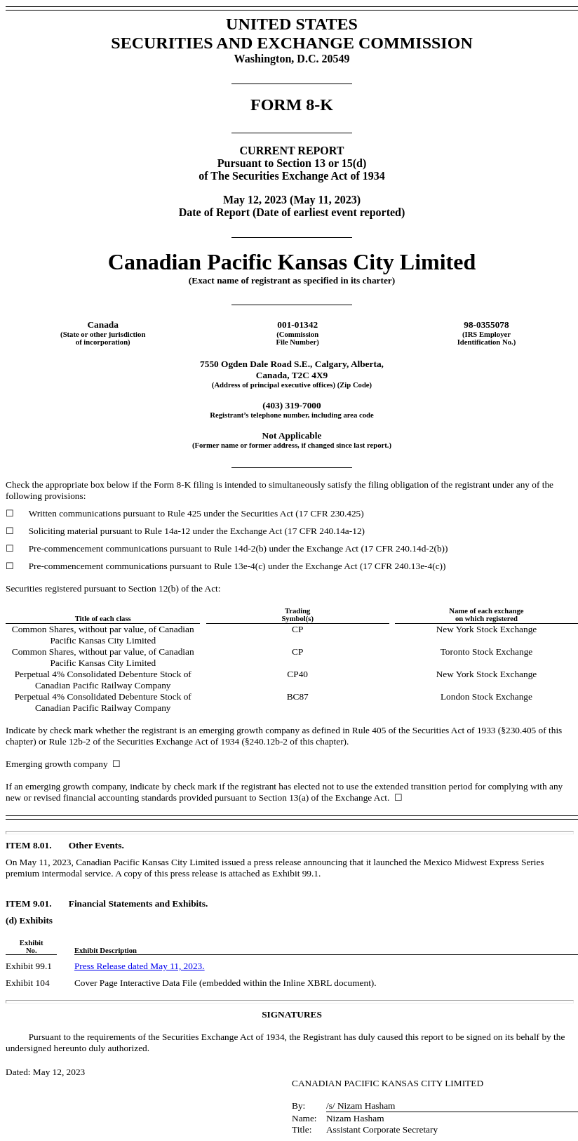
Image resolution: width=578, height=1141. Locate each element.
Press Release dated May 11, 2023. (139, 966)
